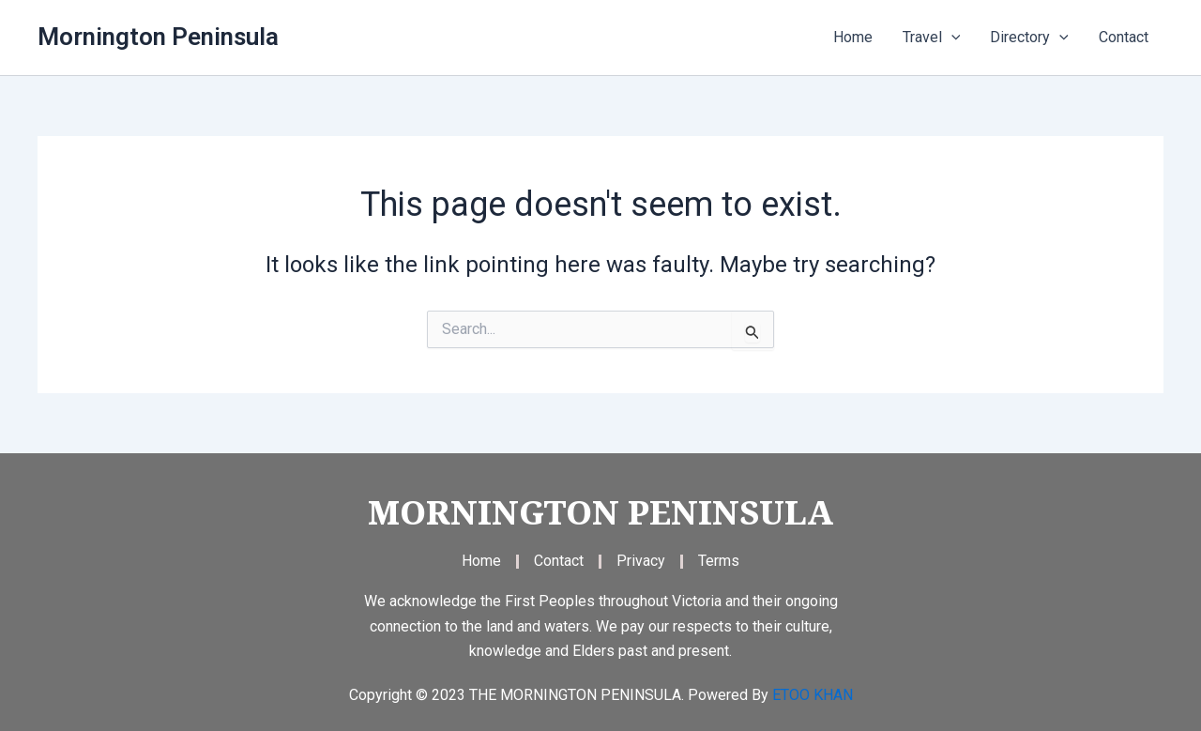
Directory (1029, 37)
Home (853, 37)
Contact (1123, 37)
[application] (951, 37)
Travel (932, 37)
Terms (718, 561)
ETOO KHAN (812, 695)
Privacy (640, 561)
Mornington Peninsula (158, 37)
